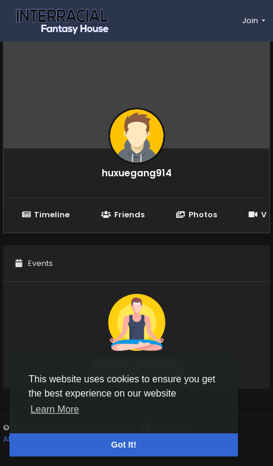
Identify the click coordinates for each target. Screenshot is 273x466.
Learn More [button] (54, 409)
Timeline (45, 214)
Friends (122, 214)
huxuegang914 (137, 173)
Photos (196, 214)
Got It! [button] (123, 444)
